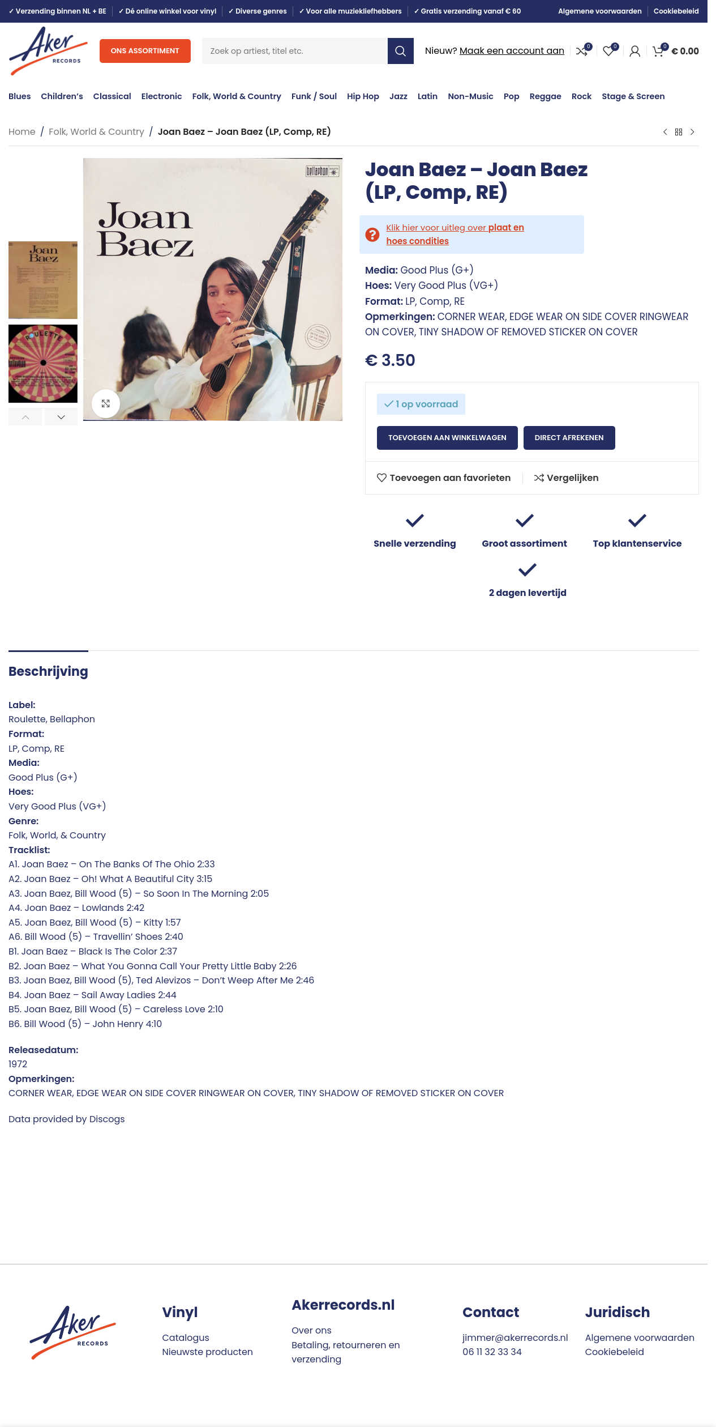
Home (22, 131)
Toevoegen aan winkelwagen (447, 437)
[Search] (308, 51)
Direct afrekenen (569, 437)
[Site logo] (48, 50)
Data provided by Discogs (66, 1119)
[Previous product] (665, 132)
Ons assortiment (145, 50)
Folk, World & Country (96, 131)
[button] (25, 416)
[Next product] (692, 132)
